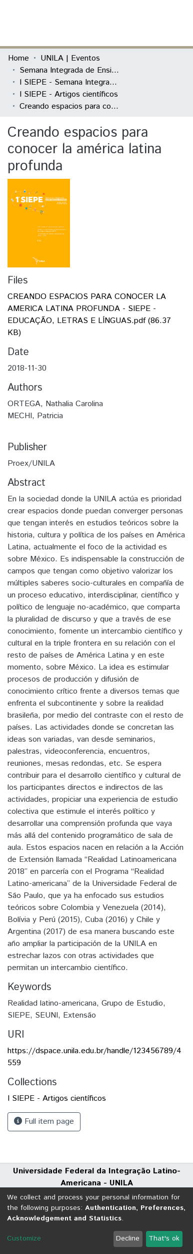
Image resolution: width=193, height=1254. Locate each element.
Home (18, 58)
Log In (147, 23)
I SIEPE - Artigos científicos (69, 94)
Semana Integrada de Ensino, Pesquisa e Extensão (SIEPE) (70, 70)
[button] (126, 23)
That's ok (164, 1238)
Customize (24, 1238)
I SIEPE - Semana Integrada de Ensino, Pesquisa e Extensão (70, 82)
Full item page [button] (44, 1121)
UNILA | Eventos (70, 58)
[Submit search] (112, 23)
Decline (128, 1238)
